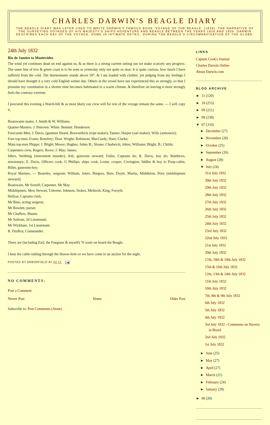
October (212, 145)
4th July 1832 (215, 317)
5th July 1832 (215, 310)
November (214, 138)
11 (203, 96)
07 (203, 125)
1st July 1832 (214, 344)
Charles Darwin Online (212, 65)
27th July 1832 (215, 202)
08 (203, 117)
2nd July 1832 (215, 337)
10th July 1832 (215, 288)
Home (97, 299)
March (211, 375)
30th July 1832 (215, 180)
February (213, 382)
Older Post (177, 299)
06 (203, 398)
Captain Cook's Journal (212, 59)
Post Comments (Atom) (45, 309)
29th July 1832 (215, 187)
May (210, 360)
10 (203, 103)
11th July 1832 (215, 281)
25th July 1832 (215, 216)
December (214, 131)
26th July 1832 (215, 209)
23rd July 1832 (216, 231)
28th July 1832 (215, 195)
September (214, 152)
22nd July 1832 (216, 238)
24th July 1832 (215, 223)
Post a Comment (20, 291)
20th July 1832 (215, 252)
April (210, 368)
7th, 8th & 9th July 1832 (222, 296)
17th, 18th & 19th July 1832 (225, 260)
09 (203, 110)
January (212, 389)
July (209, 167)
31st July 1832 (215, 173)
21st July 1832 (215, 245)
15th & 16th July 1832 (221, 267)
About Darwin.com (210, 72)
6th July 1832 (215, 303)
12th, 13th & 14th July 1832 (225, 274)
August (211, 160)
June (210, 353)
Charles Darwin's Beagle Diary (135, 21)
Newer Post (16, 299)
